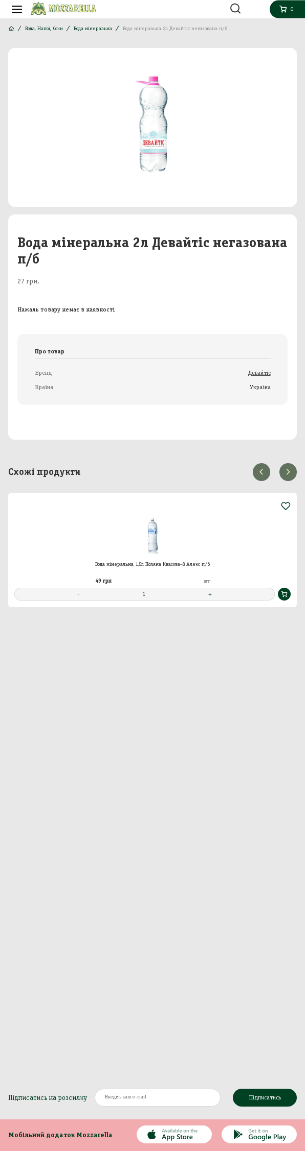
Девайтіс (259, 372)
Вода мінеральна (93, 28)
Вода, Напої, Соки (44, 28)
